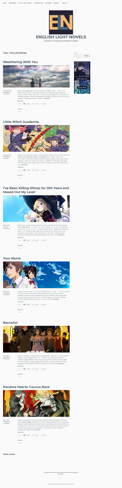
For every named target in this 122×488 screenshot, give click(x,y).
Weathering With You (20, 62)
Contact (64, 3)
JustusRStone (6, 92)
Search (75, 53)
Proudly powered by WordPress (54, 484)
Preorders (12, 3)
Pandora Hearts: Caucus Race (26, 387)
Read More (47, 98)
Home (4, 3)
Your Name (12, 258)
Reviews (56, 3)
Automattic (71, 484)
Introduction (38, 3)
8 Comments (6, 294)
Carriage (5, 226)
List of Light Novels (25, 3)
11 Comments (6, 359)
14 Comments (6, 228)
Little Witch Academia (21, 122)
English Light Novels (61, 36)
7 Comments (6, 423)
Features (48, 3)
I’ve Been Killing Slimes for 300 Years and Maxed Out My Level (36, 190)
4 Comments (6, 93)
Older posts (9, 454)
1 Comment (6, 158)
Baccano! (10, 323)
